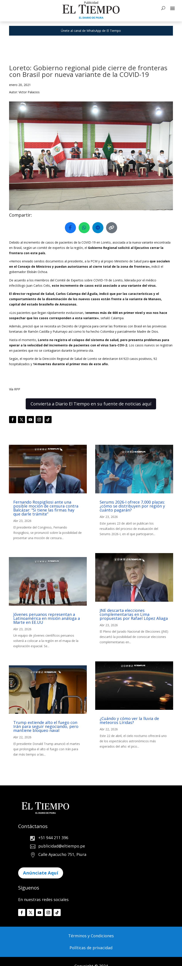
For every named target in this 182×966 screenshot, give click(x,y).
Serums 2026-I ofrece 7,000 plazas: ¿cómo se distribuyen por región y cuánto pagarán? (132, 506)
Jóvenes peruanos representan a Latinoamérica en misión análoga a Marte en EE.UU (46, 618)
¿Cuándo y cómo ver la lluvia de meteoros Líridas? (129, 720)
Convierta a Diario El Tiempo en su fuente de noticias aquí (91, 404)
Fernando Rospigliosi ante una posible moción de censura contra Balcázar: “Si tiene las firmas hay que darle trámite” (45, 508)
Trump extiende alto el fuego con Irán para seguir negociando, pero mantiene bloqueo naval (45, 726)
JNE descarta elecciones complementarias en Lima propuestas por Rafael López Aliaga (134, 614)
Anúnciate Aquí (40, 873)
